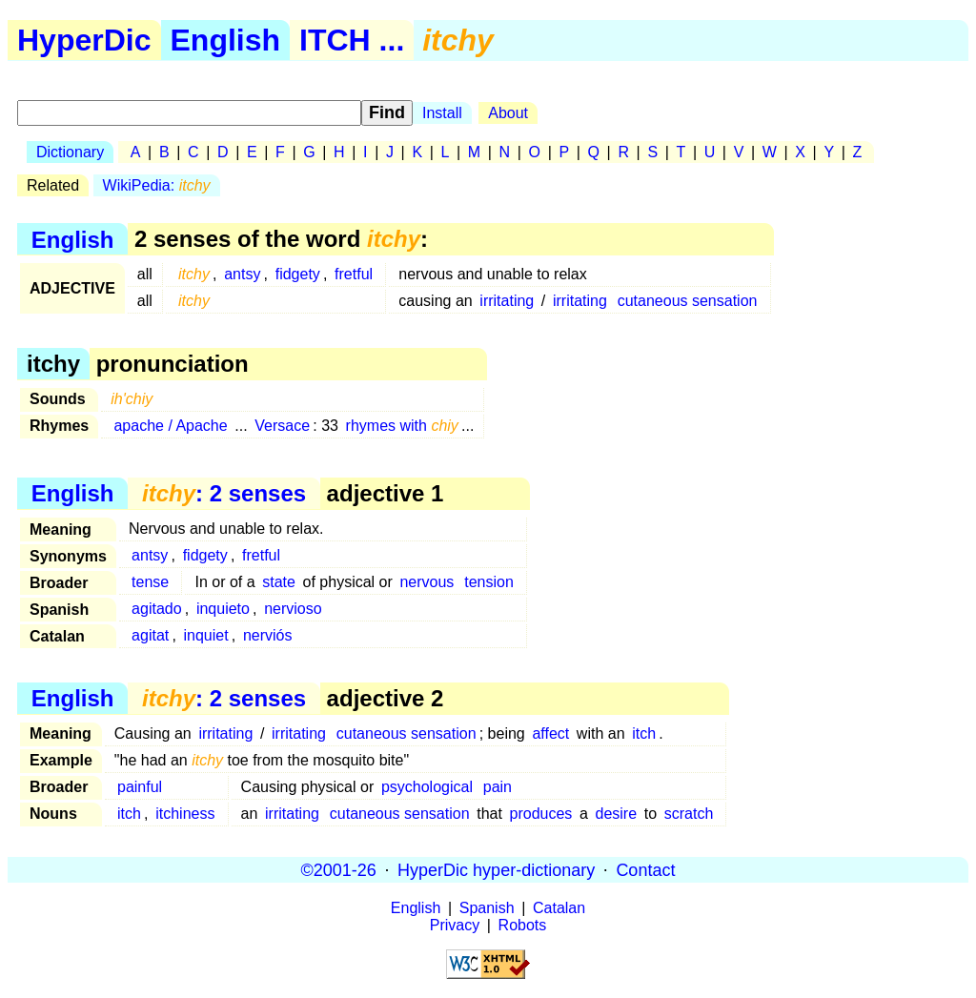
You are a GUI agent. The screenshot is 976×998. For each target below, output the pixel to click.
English (226, 40)
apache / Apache (170, 426)
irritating (506, 301)
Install (442, 113)
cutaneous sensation (688, 301)
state (278, 582)
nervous (426, 582)
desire (617, 813)
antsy (242, 274)
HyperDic (84, 40)
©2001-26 (338, 869)
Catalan (559, 908)
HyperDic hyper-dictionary (496, 869)
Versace (282, 426)
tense (150, 582)
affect (550, 733)
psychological (427, 787)
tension (489, 582)
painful (139, 787)
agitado (157, 609)
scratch (689, 813)
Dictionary (70, 152)
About (508, 113)
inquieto (223, 609)
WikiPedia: (157, 185)
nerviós (268, 635)
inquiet (206, 635)
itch (644, 733)
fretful (354, 274)
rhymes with (402, 426)
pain (497, 787)
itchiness (184, 813)
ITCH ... (351, 40)
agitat (150, 635)
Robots (522, 925)
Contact (645, 869)
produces (541, 813)
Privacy (454, 925)
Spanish (487, 908)
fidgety (297, 274)
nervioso (292, 609)
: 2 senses (224, 493)
